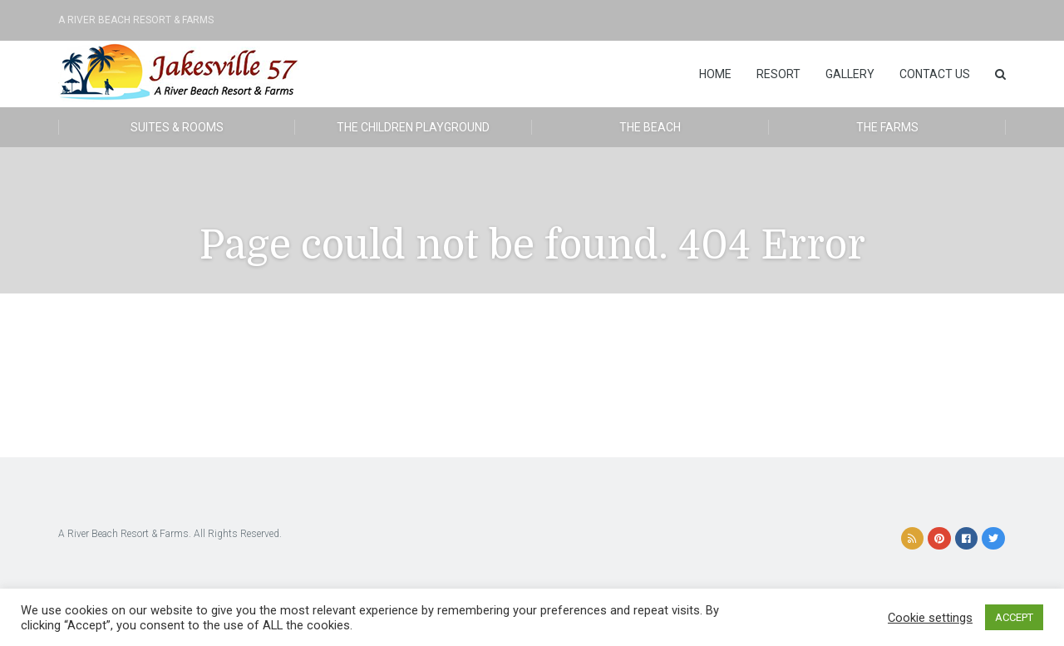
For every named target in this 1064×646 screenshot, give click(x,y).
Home (715, 74)
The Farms (887, 127)
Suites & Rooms (177, 127)
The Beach (650, 127)
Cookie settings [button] (930, 617)
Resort (778, 74)
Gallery (849, 74)
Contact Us (934, 74)
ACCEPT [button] (1014, 617)
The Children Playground (413, 127)
